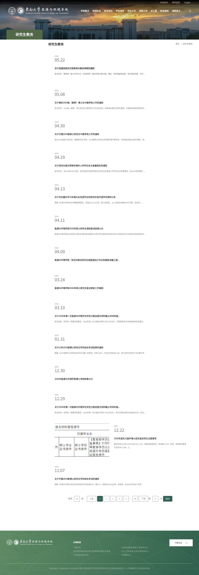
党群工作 (143, 11)
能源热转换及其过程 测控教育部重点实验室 (92, 551)
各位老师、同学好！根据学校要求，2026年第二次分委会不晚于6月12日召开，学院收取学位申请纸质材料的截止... (100, 339)
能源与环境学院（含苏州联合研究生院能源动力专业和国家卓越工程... (87, 278)
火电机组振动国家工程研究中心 (134, 547)
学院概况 (85, 11)
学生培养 (120, 11)
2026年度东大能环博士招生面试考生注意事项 (135, 456)
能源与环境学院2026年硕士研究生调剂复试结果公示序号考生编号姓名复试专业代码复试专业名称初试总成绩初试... (100, 252)
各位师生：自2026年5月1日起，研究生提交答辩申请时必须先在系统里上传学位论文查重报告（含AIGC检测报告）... (100, 189)
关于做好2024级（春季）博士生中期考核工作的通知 (79, 121)
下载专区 (77, 547)
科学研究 (108, 11)
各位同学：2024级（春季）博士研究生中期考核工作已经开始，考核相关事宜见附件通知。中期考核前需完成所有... (100, 126)
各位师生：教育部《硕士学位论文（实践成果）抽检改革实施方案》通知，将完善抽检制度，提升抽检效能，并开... (100, 74)
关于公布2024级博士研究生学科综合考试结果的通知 (79, 365)
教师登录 (176, 2)
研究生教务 (188, 44)
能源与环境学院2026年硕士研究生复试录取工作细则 (79, 306)
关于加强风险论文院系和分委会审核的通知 (75, 68)
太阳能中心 (126, 555)
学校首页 (164, 2)
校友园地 (164, 11)
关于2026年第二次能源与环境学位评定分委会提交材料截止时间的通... (87, 334)
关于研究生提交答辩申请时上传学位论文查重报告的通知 (81, 184)
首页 (177, 44)
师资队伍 (96, 11)
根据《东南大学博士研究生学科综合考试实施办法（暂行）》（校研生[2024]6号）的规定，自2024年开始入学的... (99, 502)
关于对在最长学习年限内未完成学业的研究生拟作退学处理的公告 (85, 215)
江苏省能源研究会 (81, 555)
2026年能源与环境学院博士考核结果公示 (74, 397)
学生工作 (131, 11)
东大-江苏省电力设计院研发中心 (135, 551)
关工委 (154, 11)
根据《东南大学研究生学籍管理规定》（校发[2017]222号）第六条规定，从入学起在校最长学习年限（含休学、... (99, 220)
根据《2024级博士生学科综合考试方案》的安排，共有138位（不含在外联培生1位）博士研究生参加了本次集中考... (100, 371)
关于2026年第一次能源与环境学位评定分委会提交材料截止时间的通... (87, 425)
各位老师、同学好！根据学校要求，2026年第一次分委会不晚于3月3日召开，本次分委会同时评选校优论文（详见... (100, 430)
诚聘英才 (176, 11)
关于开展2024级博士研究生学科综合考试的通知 (77, 497)
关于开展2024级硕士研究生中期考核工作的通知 (77, 152)
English (187, 2)
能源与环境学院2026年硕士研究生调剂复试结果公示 (79, 246)
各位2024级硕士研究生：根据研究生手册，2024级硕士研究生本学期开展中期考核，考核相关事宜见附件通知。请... (100, 157)
